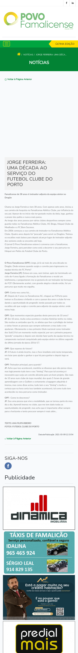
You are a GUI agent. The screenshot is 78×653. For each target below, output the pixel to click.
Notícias (28, 54)
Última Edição (64, 44)
